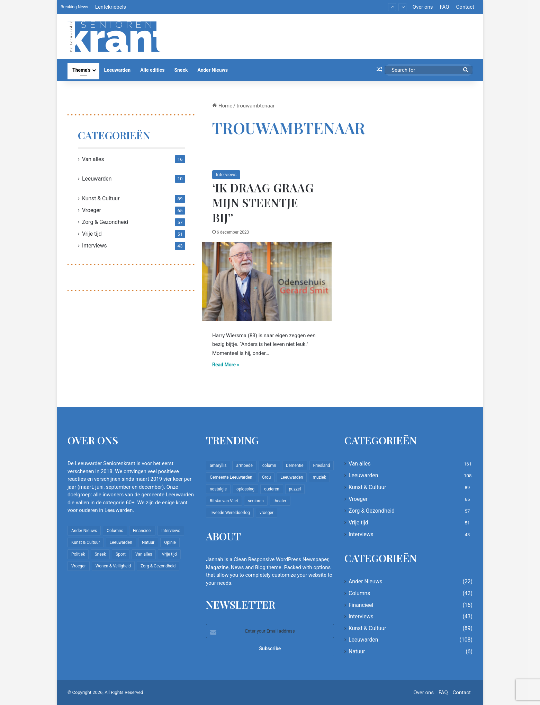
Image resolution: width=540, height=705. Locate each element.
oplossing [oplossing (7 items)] (245, 489)
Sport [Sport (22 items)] (121, 554)
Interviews (226, 174)
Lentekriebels (110, 7)
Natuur (357, 651)
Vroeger (91, 210)
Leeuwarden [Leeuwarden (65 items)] (291, 477)
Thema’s (81, 70)
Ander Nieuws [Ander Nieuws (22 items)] (84, 530)
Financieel (361, 605)
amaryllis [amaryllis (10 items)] (218, 465)
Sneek (181, 70)
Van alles (93, 159)
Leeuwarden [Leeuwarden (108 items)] (121, 542)
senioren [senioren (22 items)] (256, 500)
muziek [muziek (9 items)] (319, 477)
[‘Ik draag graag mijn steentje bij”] (267, 281)
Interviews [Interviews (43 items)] (170, 530)
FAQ (444, 7)
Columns (359, 593)
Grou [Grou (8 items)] (266, 477)
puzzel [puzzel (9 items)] (295, 489)
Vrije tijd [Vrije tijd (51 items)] (169, 554)
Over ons (423, 7)
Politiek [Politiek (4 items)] (78, 554)
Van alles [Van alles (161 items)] (143, 554)
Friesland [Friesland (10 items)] (321, 465)
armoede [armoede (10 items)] (244, 465)
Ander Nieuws (212, 70)
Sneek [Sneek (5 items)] (100, 554)
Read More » (226, 364)
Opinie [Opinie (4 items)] (170, 542)
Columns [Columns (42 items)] (115, 530)
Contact (465, 7)
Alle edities (152, 70)
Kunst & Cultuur (101, 198)
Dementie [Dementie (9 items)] (295, 465)
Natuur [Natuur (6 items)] (148, 542)
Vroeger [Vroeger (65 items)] (78, 566)
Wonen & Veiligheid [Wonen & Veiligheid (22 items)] (113, 566)
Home (222, 106)
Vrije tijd (92, 233)
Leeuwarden (117, 70)
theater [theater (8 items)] (280, 500)
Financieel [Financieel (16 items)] (142, 530)
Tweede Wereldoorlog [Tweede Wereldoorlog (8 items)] (230, 512)
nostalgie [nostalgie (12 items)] (218, 489)
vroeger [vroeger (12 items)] (266, 512)
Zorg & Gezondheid (105, 222)
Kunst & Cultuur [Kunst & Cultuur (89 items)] (85, 542)
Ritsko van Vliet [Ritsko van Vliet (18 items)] (224, 500)
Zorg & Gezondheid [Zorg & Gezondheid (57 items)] (158, 566)
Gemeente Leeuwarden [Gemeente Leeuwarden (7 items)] (231, 477)
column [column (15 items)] (269, 465)
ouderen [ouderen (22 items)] (271, 489)
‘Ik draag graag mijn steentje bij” (263, 202)
